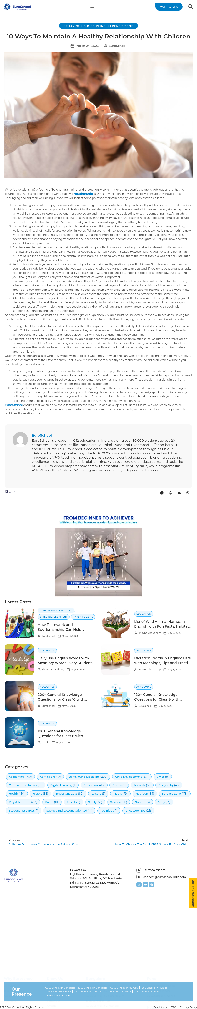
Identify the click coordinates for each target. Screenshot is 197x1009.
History (37, 793)
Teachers (9, 991)
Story (161, 802)
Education (143, 613)
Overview (10, 986)
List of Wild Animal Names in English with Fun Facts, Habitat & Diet (161, 626)
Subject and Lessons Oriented (66, 810)
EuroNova (10, 1001)
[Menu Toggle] (92, 7)
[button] (162, 493)
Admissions (48, 776)
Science (115, 802)
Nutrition (142, 793)
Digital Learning (61, 785)
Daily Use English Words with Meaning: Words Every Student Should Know (65, 663)
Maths (117, 793)
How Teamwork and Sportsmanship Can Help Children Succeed (60, 629)
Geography (166, 785)
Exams (117, 785)
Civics (160, 776)
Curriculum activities (23, 785)
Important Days (66, 793)
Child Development (54, 617)
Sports (139, 802)
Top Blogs (107, 810)
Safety (92, 802)
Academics (47, 650)
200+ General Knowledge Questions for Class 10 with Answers (61, 699)
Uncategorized (135, 810)
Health (13, 793)
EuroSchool (14, 405)
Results (72, 802)
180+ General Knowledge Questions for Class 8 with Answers (60, 736)
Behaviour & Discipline (85, 25)
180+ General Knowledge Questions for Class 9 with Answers (157, 699)
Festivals (139, 785)
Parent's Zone (121, 25)
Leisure (96, 793)
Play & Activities (19, 802)
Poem (49, 802)
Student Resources (22, 810)
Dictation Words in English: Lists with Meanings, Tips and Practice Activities (163, 663)
